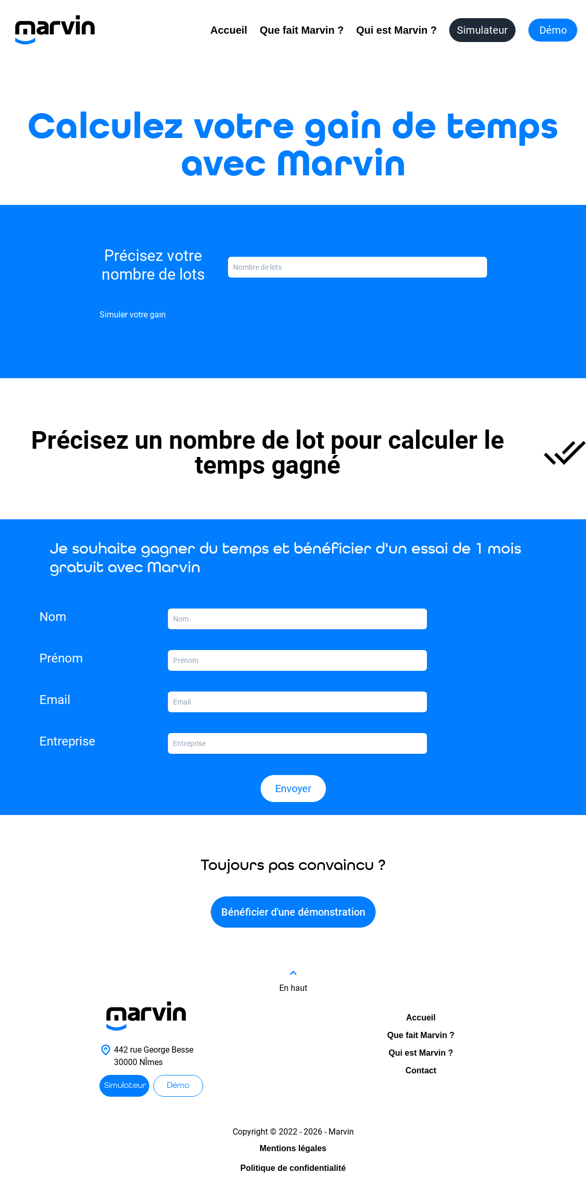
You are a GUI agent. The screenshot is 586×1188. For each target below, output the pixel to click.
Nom (52, 617)
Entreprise (67, 741)
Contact (420, 1070)
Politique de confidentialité (293, 1168)
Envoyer (293, 788)
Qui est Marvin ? (396, 30)
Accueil (228, 30)
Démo (553, 30)
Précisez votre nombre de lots (153, 264)
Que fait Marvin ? (302, 30)
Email (54, 700)
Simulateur (482, 30)
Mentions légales (293, 1148)
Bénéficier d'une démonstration (293, 912)
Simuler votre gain (132, 315)
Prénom (61, 658)
